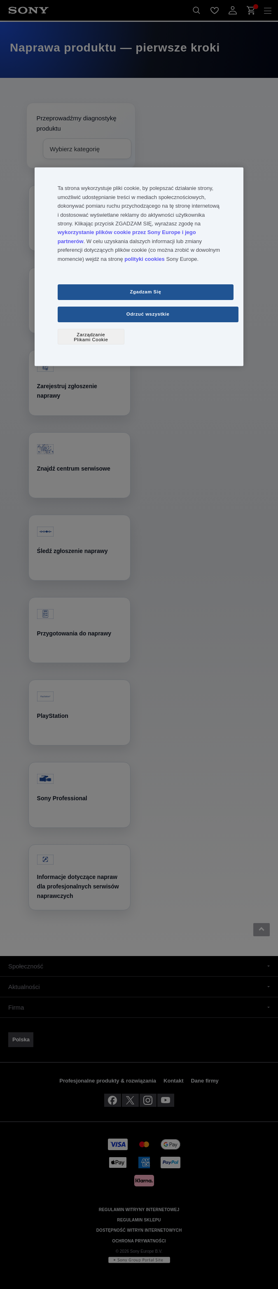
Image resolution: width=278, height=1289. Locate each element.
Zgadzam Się (145, 292)
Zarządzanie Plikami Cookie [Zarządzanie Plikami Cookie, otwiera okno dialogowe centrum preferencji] (91, 337)
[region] (139, 267)
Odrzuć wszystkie (148, 314)
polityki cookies (144, 259)
